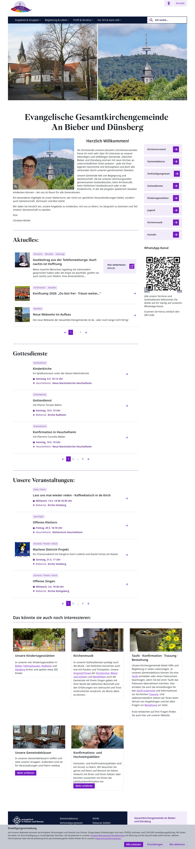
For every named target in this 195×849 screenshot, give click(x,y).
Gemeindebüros (156, 161)
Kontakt (180, 3)
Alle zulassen (133, 844)
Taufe (135, 676)
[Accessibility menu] (168, 3)
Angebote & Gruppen (27, 20)
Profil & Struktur (82, 20)
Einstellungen (155, 844)
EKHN (96, 818)
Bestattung (151, 705)
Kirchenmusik (154, 222)
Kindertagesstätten (158, 197)
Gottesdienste (155, 185)
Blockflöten (99, 676)
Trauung (153, 694)
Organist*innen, (82, 673)
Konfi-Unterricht (146, 690)
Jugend (151, 210)
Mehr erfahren (25, 773)
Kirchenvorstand (156, 149)
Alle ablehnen (177, 844)
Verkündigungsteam (158, 173)
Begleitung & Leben (56, 20)
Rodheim (47, 666)
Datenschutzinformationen (108, 838)
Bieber (18, 666)
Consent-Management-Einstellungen (107, 835)
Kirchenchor (102, 673)
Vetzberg (20, 669)
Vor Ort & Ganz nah (108, 20)
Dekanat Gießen (102, 823)
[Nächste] (88, 458)
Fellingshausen (31, 666)
